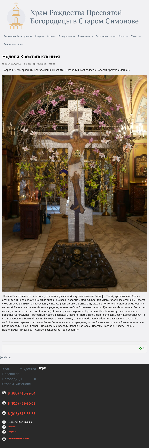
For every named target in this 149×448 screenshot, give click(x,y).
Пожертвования (66, 36)
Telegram (12, 431)
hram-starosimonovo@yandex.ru (18, 439)
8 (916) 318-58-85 (21, 414)
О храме (51, 36)
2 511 (27, 63)
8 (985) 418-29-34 (21, 393)
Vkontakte (12, 427)
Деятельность (85, 36)
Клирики (39, 36)
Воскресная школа (106, 36)
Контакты (123, 36)
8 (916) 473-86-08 (21, 403)
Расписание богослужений (18, 36)
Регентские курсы (13, 44)
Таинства (136, 36)
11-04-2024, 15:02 (11, 63)
